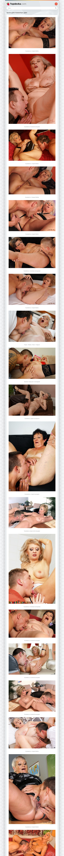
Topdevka (18, 4)
